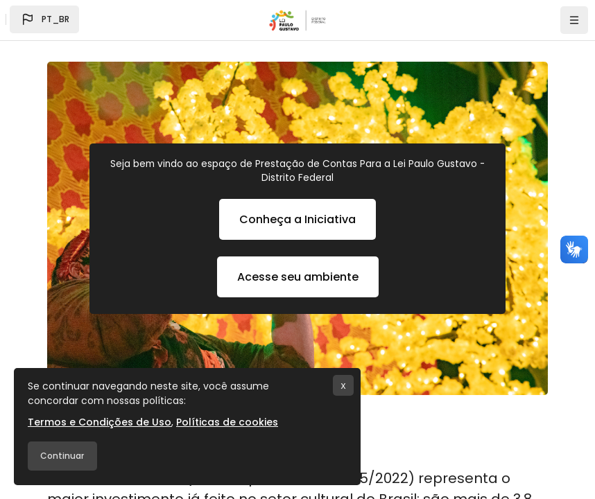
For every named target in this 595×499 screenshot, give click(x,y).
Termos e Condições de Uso (99, 422)
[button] (44, 19)
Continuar (62, 456)
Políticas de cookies (227, 422)
